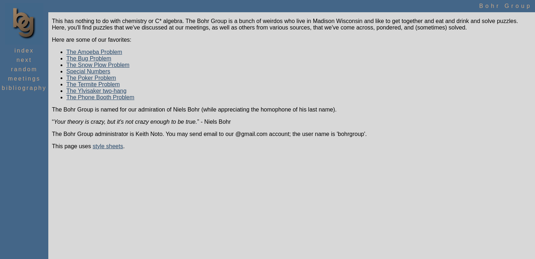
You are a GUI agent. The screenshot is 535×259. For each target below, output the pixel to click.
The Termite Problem (93, 84)
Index (24, 50)
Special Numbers (88, 71)
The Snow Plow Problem (97, 65)
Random (24, 69)
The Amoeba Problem (94, 52)
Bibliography (24, 88)
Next (24, 60)
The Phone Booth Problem (100, 97)
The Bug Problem (88, 58)
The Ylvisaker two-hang (96, 91)
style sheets (108, 146)
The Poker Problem (91, 78)
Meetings (24, 79)
